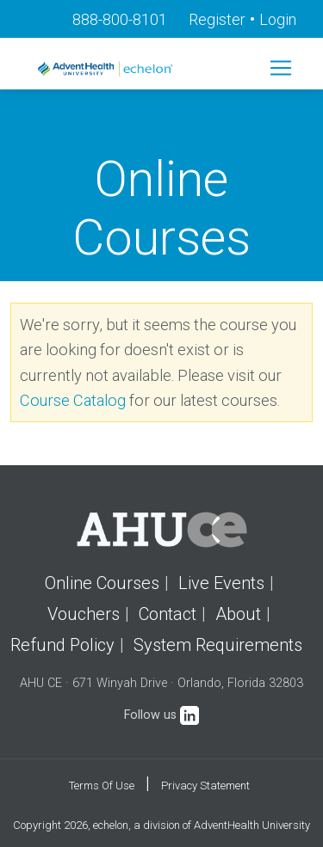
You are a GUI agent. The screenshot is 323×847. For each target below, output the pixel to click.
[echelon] (107, 68)
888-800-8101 (119, 19)
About (238, 614)
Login (277, 19)
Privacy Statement (205, 785)
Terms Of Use (101, 785)
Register (217, 19)
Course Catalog (73, 400)
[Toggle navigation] (281, 68)
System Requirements (218, 645)
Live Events (221, 583)
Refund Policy (62, 645)
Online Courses (102, 583)
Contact (167, 614)
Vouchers (83, 614)
